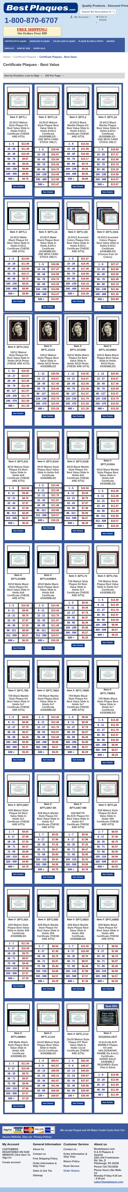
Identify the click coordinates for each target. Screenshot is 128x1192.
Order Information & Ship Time (45, 1164)
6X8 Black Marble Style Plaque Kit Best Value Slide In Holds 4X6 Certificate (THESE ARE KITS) (48, 932)
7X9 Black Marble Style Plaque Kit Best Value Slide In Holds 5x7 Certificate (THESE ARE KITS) (18, 703)
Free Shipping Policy (45, 1158)
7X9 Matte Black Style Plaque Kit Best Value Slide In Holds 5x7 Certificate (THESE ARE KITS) (78, 703)
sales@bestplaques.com (108, 1182)
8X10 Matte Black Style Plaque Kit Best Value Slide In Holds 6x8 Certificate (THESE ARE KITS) (18, 591)
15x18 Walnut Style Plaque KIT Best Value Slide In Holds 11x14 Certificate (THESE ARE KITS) (78, 1046)
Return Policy (72, 1161)
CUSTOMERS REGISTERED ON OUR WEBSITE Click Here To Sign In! (16, 1153)
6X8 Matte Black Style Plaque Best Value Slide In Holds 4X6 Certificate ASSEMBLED (18, 1049)
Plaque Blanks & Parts (91, 41)
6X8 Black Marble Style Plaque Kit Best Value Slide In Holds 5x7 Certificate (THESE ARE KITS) (48, 820)
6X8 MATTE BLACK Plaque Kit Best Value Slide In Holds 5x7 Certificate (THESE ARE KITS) (78, 820)
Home (6, 57)
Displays (9, 48)
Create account (11, 1162)
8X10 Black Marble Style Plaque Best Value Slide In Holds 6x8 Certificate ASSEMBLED (108, 476)
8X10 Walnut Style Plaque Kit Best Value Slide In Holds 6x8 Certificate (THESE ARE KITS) (18, 474)
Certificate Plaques (16, 41)
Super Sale (39, 48)
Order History (72, 1170)
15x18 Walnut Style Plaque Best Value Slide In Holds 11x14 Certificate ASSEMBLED (48, 1048)
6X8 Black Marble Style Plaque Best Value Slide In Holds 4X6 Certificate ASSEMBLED (77, 932)
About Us (38, 1149)
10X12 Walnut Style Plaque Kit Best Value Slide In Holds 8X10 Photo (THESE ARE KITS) (18, 358)
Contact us (39, 1154)
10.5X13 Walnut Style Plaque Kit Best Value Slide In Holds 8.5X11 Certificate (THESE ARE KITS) (18, 129)
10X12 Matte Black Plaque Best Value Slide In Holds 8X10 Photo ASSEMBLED (108, 361)
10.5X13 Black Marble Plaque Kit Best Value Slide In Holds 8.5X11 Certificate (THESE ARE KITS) (78, 129)
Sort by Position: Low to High (23, 75)
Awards (110, 41)
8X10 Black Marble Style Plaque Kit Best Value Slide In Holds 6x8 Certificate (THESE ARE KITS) (78, 474)
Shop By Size (23, 48)
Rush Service (71, 1166)
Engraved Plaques (40, 41)
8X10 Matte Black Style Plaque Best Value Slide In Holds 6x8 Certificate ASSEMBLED (48, 591)
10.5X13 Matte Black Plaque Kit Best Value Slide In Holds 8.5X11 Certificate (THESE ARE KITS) (18, 244)
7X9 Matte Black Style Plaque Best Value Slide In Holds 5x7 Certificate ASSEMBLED (107, 705)
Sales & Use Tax (42, 1170)
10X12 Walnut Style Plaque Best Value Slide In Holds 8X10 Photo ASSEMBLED (48, 361)
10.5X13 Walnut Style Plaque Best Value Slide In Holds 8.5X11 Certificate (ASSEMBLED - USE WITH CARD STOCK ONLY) (48, 132)
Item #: (14, 117)
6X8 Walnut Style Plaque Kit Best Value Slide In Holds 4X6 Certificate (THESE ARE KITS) (108, 817)
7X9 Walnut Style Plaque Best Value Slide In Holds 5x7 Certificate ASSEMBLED (108, 587)
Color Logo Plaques (64, 41)
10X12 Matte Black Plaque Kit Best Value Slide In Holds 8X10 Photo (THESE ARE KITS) (78, 361)
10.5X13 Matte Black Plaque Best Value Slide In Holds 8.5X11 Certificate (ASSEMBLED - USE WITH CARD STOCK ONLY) (48, 247)
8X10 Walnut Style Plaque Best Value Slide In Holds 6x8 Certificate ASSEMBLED (48, 472)
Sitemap (38, 1175)
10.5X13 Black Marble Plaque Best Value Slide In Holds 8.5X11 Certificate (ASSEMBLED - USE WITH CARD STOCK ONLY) (108, 132)
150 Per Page (54, 75)
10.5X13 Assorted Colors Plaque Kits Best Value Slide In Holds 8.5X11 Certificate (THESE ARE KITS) (78, 244)
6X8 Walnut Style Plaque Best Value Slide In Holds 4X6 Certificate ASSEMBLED (18, 930)
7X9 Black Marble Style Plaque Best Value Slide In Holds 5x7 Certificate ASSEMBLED (48, 703)
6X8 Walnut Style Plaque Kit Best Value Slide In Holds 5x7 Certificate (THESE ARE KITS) (18, 817)
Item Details (18, 186)
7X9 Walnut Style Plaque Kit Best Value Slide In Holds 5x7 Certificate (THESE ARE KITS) (78, 588)
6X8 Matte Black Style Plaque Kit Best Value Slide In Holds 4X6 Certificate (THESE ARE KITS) (108, 932)
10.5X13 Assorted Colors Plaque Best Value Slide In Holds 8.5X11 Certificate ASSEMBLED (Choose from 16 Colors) (108, 247)
